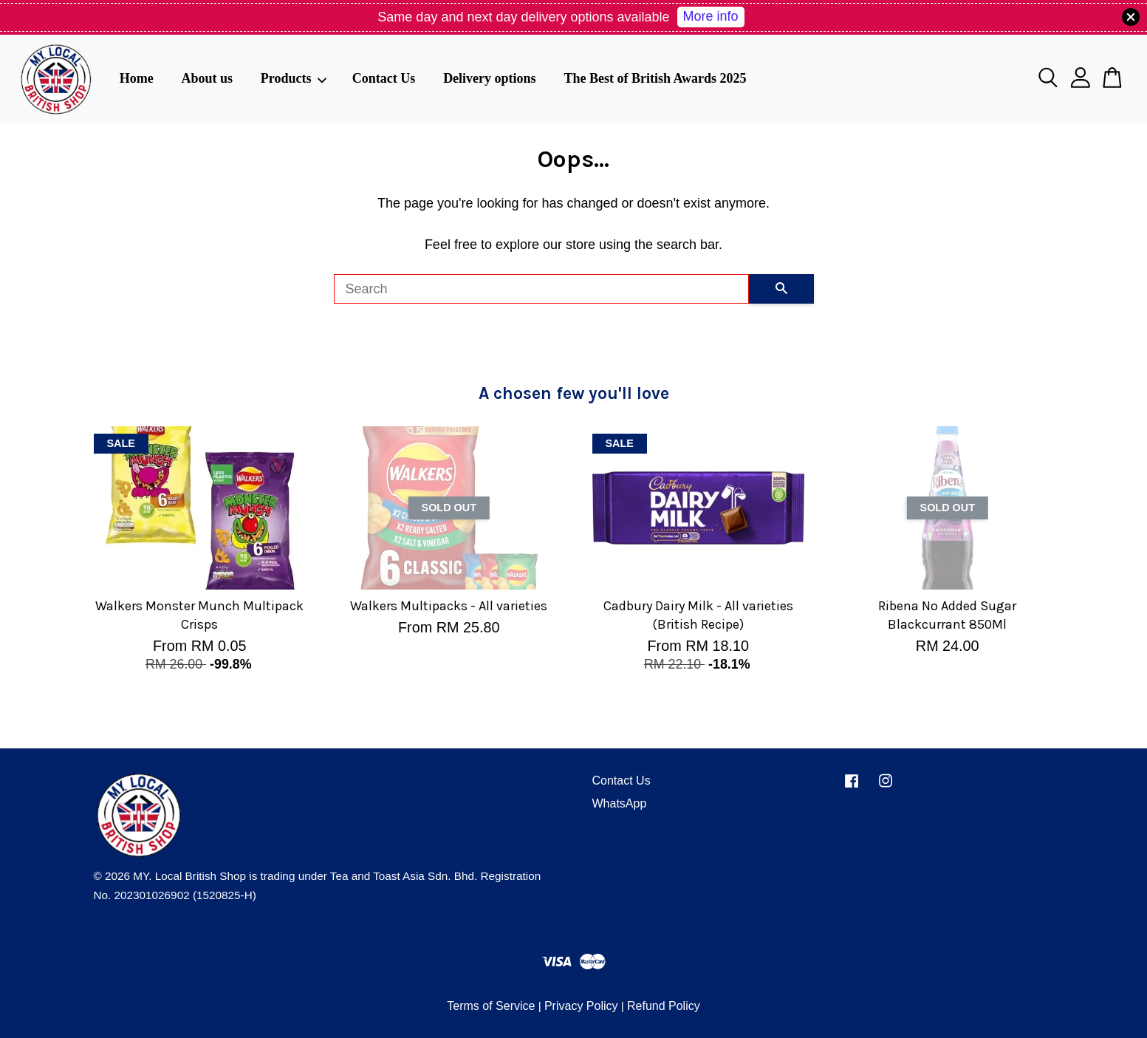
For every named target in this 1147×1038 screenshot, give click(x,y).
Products (294, 78)
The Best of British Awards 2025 (655, 78)
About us (207, 78)
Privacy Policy (581, 1006)
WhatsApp (619, 803)
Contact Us (384, 78)
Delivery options (489, 78)
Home (137, 78)
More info (711, 16)
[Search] (541, 289)
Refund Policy (663, 1006)
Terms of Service (491, 1006)
